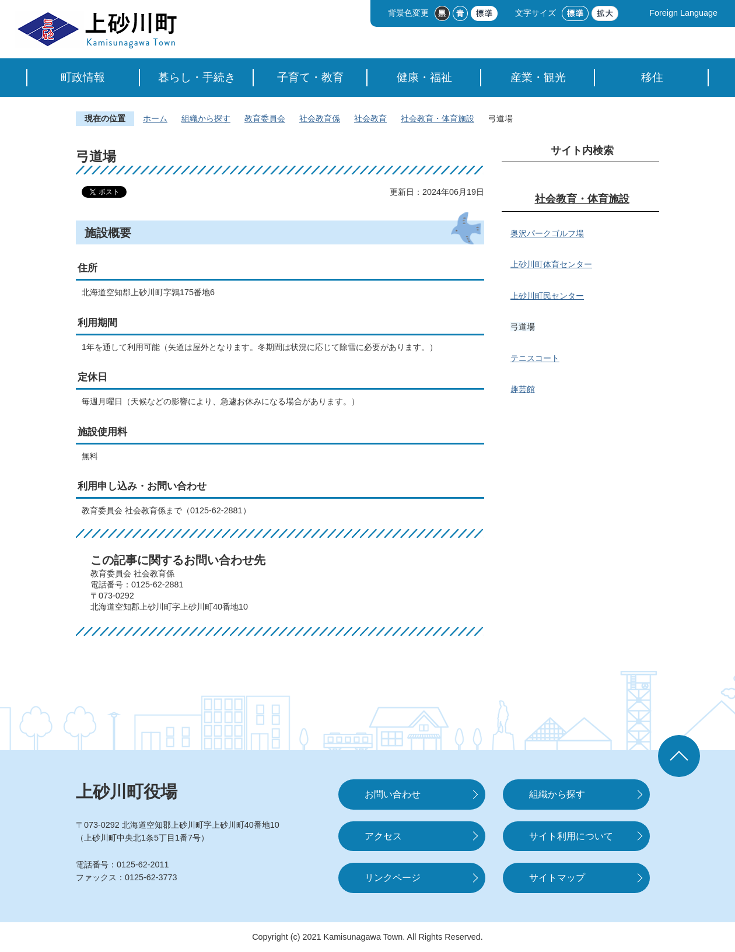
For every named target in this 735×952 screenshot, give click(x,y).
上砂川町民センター (547, 295)
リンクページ (393, 878)
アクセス (383, 836)
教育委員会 (264, 118)
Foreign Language (683, 13)
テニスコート (534, 358)
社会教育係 (319, 118)
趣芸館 (522, 389)
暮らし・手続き (197, 77)
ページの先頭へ (679, 756)
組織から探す (205, 118)
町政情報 (83, 77)
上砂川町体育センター (551, 264)
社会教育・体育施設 (437, 118)
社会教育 (370, 118)
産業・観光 (538, 77)
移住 (652, 77)
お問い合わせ (393, 794)
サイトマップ (557, 878)
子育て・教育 (310, 77)
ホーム (155, 118)
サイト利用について (571, 836)
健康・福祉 (424, 77)
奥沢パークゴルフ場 (547, 233)
